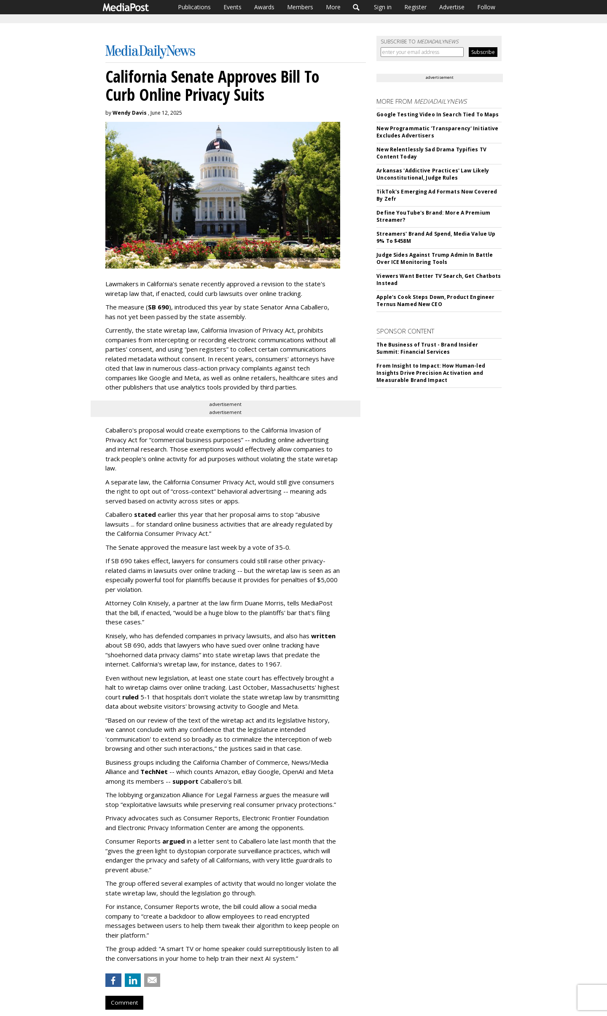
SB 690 (158, 307)
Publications (194, 7)
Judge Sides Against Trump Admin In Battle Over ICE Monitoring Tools (434, 258)
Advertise (452, 7)
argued (173, 841)
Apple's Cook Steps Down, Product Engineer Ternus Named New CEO (435, 300)
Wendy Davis (130, 112)
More (333, 7)
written (323, 636)
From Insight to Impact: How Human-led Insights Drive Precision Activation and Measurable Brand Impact (430, 373)
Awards (264, 7)
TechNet (154, 771)
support (185, 781)
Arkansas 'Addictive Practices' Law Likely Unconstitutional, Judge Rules (432, 174)
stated (145, 514)
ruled (130, 697)
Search (356, 7)
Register (415, 7)
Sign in (383, 7)
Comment (124, 1002)
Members (300, 7)
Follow (486, 7)
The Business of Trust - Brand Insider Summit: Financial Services (427, 348)
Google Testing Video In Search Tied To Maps (437, 114)
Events (232, 7)
